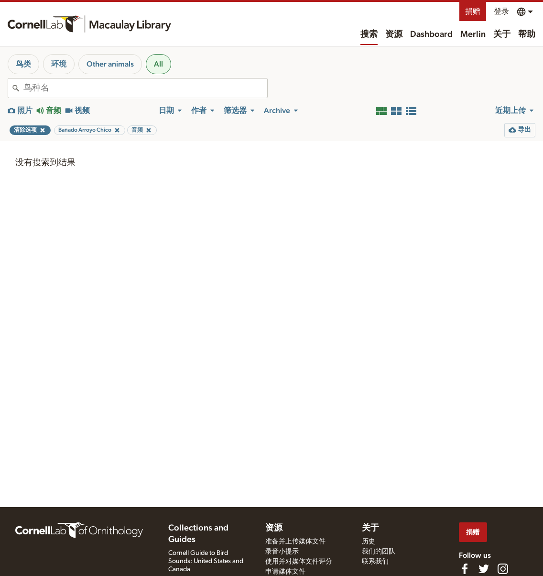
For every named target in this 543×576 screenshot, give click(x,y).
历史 (368, 541)
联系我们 (375, 561)
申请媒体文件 (285, 571)
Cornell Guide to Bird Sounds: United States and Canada (205, 561)
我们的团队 (378, 551)
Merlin (473, 34)
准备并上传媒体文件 (295, 541)
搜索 (369, 34)
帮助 (526, 34)
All (158, 64)
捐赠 (472, 11)
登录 (501, 11)
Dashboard (431, 34)
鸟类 (23, 64)
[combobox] (145, 88)
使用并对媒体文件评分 (298, 561)
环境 (58, 64)
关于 (501, 34)
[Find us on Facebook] (464, 569)
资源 (393, 34)
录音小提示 (282, 551)
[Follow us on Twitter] (483, 569)
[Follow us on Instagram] (503, 569)
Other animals (110, 64)
